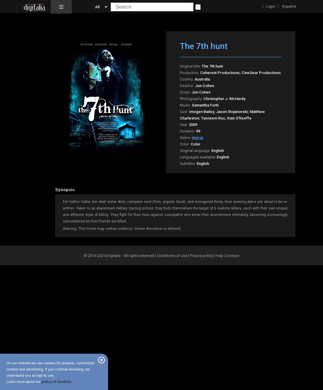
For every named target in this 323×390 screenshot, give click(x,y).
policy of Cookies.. (57, 382)
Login (270, 6)
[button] (61, 7)
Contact (232, 255)
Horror (197, 137)
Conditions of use (172, 255)
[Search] (197, 7)
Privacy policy (201, 255)
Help (220, 255)
